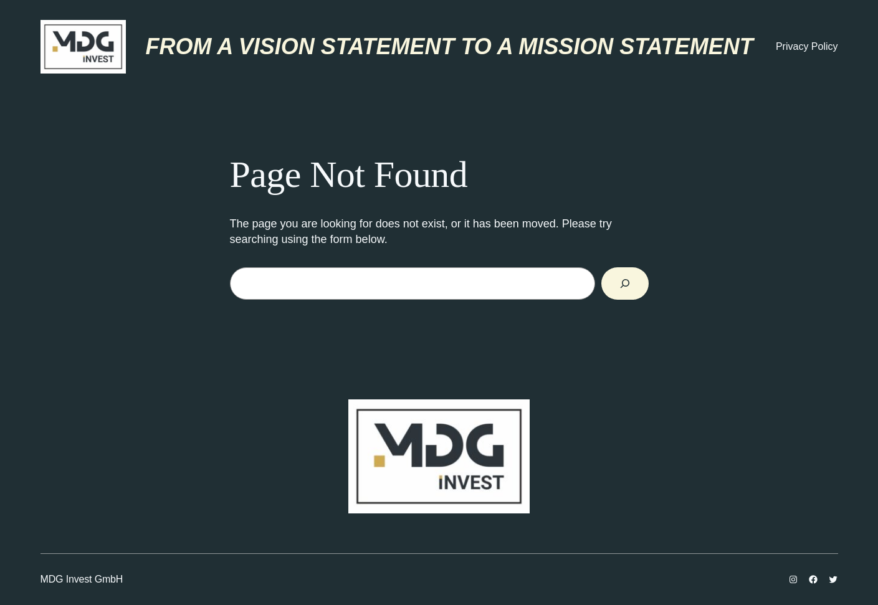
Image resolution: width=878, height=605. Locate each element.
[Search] (625, 283)
